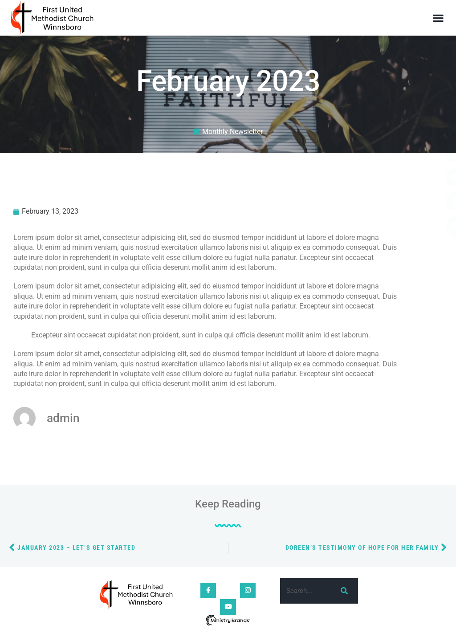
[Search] (342, 591)
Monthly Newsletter (232, 131)
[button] (438, 18)
